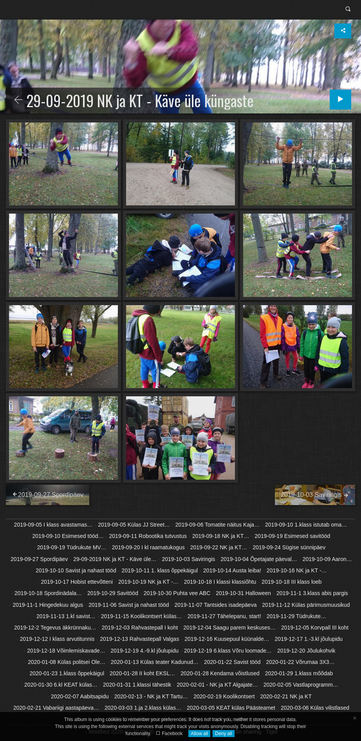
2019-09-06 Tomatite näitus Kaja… (217, 525)
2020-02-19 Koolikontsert (224, 696)
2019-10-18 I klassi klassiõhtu (220, 582)
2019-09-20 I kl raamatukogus (148, 547)
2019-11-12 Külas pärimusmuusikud (306, 605)
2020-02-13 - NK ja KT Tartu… (151, 696)
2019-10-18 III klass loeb (291, 582)
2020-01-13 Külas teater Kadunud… (155, 662)
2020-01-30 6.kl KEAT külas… (60, 685)
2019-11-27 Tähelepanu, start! (224, 616)
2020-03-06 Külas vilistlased (315, 708)
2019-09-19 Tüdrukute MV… (71, 547)
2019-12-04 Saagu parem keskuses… (229, 627)
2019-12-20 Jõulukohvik (306, 650)
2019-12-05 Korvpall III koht (314, 627)
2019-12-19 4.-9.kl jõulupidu (144, 650)
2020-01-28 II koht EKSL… (142, 673)
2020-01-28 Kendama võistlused (220, 673)
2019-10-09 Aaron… (327, 559)
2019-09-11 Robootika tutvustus (148, 536)
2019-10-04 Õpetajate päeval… (258, 559)
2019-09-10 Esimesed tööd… (68, 536)
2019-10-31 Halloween (243, 593)
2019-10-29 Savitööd (112, 593)
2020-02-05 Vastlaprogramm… (301, 685)
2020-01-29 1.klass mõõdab (299, 673)
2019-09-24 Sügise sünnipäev (289, 547)
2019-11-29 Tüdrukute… (296, 616)
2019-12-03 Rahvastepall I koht (140, 627)
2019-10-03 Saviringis (188, 559)
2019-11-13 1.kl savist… (66, 616)
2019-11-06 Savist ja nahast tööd (128, 605)
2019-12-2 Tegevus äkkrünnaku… (55, 627)
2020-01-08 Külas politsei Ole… (66, 662)
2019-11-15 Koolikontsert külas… (141, 616)
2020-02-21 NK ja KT (286, 696)
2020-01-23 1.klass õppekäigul (67, 673)
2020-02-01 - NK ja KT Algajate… (217, 685)
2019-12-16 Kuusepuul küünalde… (226, 639)
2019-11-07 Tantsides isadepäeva (216, 605)
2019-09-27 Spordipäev (39, 559)
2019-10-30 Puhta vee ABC (177, 593)
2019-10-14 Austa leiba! (232, 570)
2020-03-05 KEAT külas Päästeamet (231, 708)
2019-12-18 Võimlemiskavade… (66, 650)
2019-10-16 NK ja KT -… (297, 570)
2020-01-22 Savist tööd (232, 662)
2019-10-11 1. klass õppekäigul (160, 570)
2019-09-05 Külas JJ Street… (134, 525)
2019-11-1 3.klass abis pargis (312, 593)
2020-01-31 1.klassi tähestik (137, 685)
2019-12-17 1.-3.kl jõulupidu (309, 639)
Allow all (199, 733)
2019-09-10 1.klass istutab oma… (306, 525)
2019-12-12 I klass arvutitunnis (57, 639)
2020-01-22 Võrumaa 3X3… (300, 662)
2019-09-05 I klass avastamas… (53, 525)
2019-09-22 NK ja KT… (218, 547)
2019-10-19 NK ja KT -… (148, 582)
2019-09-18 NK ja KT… (220, 536)
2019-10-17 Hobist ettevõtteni (77, 582)
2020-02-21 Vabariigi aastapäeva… (56, 708)
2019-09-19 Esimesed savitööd (292, 536)
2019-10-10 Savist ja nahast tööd (76, 570)
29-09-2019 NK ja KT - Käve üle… (114, 559)
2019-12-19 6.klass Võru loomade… (228, 650)
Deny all (223, 733)
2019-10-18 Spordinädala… (48, 593)
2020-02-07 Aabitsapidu (80, 696)
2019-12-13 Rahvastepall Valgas (139, 639)
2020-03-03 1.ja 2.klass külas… (143, 708)
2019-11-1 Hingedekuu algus (48, 605)
